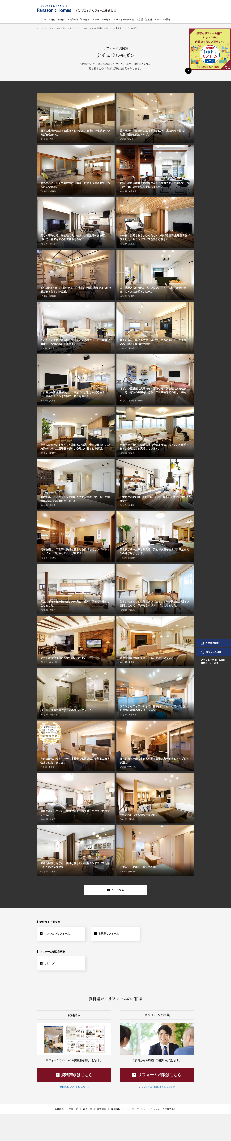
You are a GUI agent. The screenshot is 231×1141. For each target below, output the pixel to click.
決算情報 (101, 1109)
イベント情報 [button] (164, 19)
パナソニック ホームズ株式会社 (160, 1109)
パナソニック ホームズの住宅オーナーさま (213, 661)
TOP (43, 19)
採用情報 (115, 1109)
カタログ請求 (209, 642)
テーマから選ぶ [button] (103, 19)
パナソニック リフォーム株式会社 (52, 28)
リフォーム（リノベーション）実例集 (86, 28)
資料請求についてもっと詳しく (75, 1086)
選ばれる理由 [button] (57, 19)
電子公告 (87, 1109)
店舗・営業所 (145, 19)
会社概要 (59, 1109)
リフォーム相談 (211, 652)
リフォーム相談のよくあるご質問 (158, 1086)
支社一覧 (73, 1109)
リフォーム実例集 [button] (125, 19)
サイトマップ (132, 1109)
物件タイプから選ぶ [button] (80, 19)
